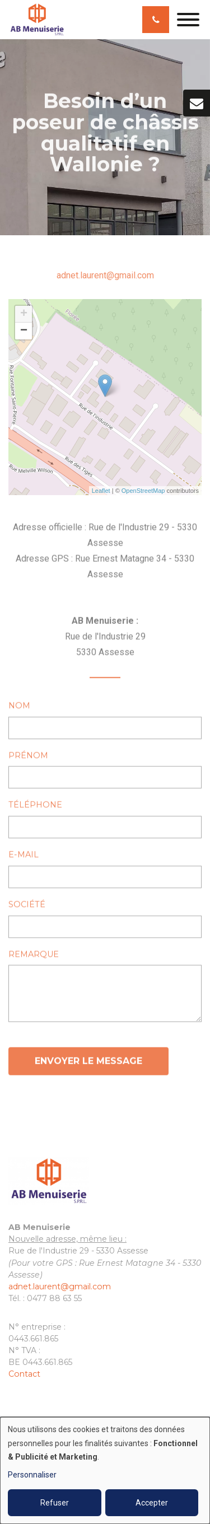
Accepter (152, 1502)
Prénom (28, 758)
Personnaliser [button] (32, 1474)
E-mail (23, 857)
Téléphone (35, 808)
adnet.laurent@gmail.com (105, 275)
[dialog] (105, 1470)
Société (26, 907)
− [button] (23, 331)
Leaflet (101, 490)
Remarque (33, 957)
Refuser (54, 1502)
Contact (24, 1374)
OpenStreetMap (143, 490)
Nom (19, 708)
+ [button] (23, 314)
